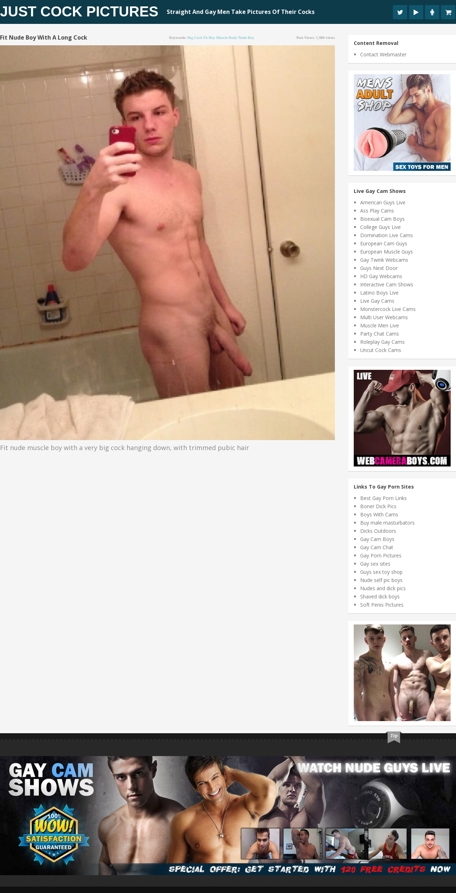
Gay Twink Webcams (384, 259)
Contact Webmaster (383, 54)
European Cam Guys (383, 243)
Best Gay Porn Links (383, 498)
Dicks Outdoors (378, 530)
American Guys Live (382, 202)
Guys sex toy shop (381, 571)
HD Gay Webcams (381, 276)
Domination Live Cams (386, 235)
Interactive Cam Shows (386, 284)
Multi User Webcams (384, 317)
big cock (194, 37)
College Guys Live (380, 227)
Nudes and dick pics (383, 588)
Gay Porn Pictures (380, 555)
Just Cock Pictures (79, 11)
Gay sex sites (375, 563)
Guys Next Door (379, 268)
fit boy (209, 37)
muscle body (226, 37)
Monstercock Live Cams (388, 309)
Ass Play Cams (377, 210)
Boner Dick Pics (378, 506)
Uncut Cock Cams (380, 350)
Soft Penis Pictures (382, 604)
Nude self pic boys (381, 580)
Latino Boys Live (379, 292)
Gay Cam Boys (377, 539)
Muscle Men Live (379, 325)
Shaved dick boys (380, 596)
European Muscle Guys (386, 251)
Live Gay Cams (377, 300)
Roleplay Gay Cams (382, 341)
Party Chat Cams (379, 333)
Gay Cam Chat (376, 547)
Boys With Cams (379, 514)
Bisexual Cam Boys (382, 218)
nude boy (246, 37)
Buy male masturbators (387, 522)
